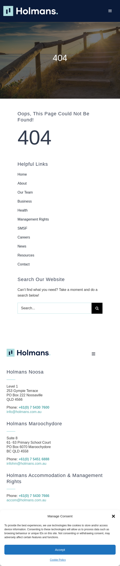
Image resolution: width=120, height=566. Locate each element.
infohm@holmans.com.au (26, 463)
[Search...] (55, 308)
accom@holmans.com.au (26, 500)
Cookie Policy (58, 559)
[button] (113, 516)
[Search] (97, 308)
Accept (60, 550)
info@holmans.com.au (24, 412)
